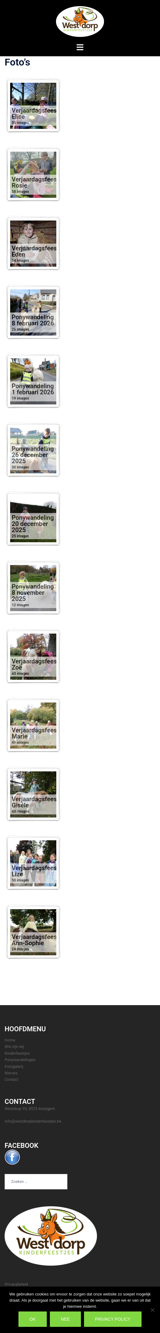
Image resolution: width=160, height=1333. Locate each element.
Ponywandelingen (20, 1059)
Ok (33, 1319)
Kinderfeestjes (17, 1053)
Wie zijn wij (14, 1046)
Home (10, 1040)
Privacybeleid (16, 1284)
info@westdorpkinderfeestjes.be (33, 1121)
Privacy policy (112, 1319)
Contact (11, 1079)
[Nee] (152, 1310)
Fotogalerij (14, 1066)
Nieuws (11, 1073)
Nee (65, 1319)
